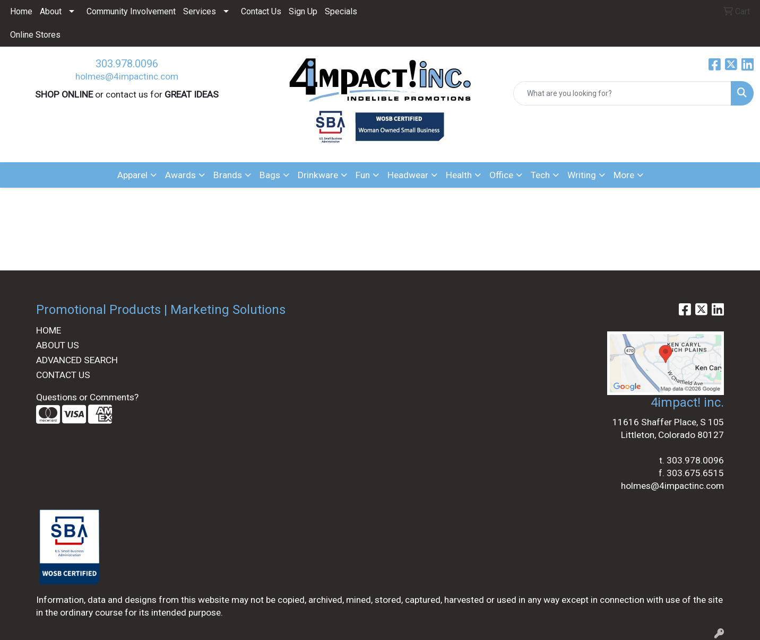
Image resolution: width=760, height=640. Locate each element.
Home (21, 11)
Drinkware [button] (318, 175)
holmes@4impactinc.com (126, 76)
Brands (227, 175)
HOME (48, 330)
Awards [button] (180, 175)
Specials (341, 11)
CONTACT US (63, 375)
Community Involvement (131, 11)
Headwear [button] (407, 175)
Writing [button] (581, 175)
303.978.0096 (127, 63)
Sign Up (303, 11)
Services (199, 11)
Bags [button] (270, 175)
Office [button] (501, 175)
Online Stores (35, 35)
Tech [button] (540, 175)
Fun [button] (363, 175)
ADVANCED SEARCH (77, 360)
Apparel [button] (132, 175)
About (51, 11)
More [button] (624, 175)
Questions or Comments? (87, 397)
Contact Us (261, 11)
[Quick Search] (622, 93)
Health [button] (459, 175)
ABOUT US (57, 345)
